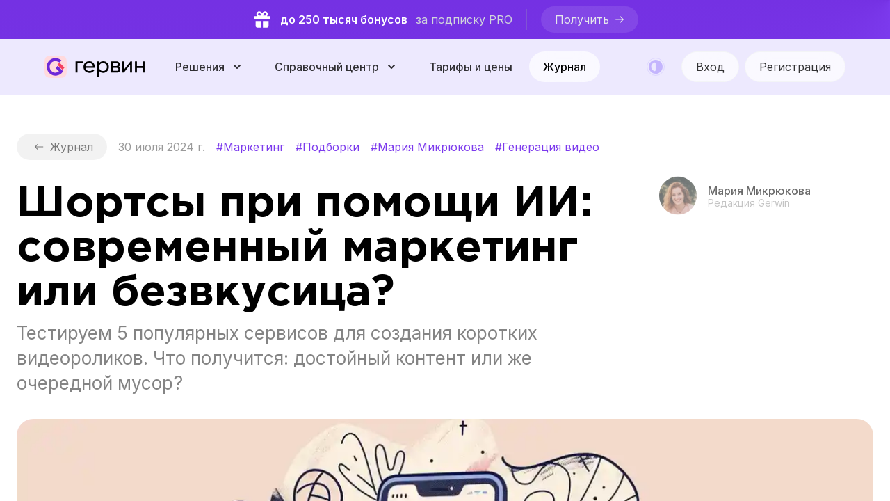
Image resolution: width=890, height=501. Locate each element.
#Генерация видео (547, 147)
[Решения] (209, 66)
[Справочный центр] (336, 66)
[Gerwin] (94, 67)
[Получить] (589, 19)
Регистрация (795, 67)
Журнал (564, 67)
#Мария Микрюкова (427, 147)
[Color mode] (656, 67)
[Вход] (710, 66)
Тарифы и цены (470, 67)
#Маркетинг (250, 147)
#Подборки (327, 147)
